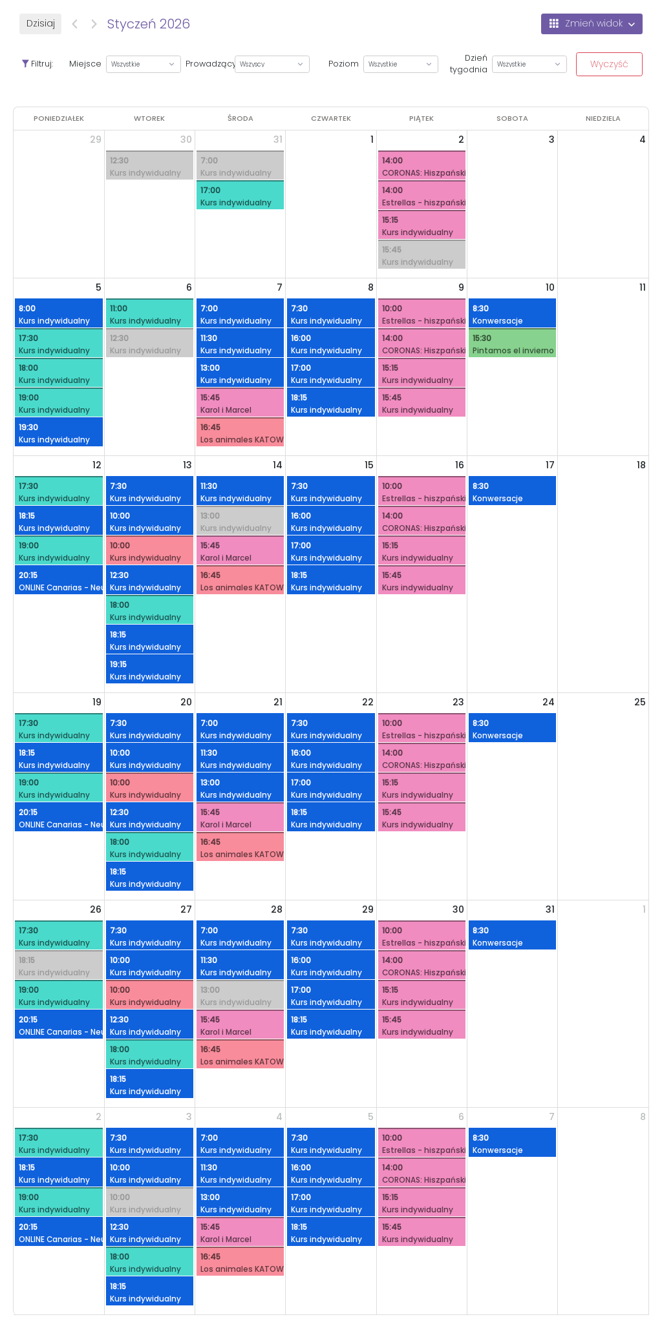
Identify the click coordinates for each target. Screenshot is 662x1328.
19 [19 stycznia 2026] (96, 702)
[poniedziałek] (59, 118)
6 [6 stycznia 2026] (189, 287)
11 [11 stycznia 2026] (642, 287)
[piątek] (421, 118)
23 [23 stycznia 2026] (458, 702)
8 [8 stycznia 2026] (371, 287)
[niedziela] (603, 118)
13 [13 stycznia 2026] (187, 465)
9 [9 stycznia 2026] (461, 287)
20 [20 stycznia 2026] (186, 702)
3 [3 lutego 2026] (189, 1116)
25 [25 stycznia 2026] (640, 702)
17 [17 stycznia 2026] (550, 465)
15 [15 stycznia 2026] (369, 465)
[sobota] (512, 118)
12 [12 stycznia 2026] (96, 465)
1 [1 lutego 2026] (644, 909)
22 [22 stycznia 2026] (368, 702)
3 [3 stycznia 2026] (552, 139)
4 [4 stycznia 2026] (642, 139)
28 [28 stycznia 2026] (277, 909)
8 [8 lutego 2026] (643, 1116)
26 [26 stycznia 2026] (95, 909)
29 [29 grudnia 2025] (95, 139)
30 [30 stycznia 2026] (458, 909)
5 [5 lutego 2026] (371, 1116)
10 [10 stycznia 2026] (550, 287)
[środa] (240, 118)
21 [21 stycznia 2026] (278, 702)
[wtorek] (149, 118)
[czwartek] (331, 118)
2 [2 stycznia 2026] (461, 139)
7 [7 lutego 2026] (552, 1116)
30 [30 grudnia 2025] (186, 139)
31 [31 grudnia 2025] (278, 139)
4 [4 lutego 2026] (279, 1116)
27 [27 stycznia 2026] (186, 909)
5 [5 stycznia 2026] (98, 287)
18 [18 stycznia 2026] (641, 465)
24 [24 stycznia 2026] (548, 702)
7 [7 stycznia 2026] (280, 287)
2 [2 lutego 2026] (98, 1116)
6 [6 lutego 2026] (461, 1116)
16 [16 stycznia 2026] (459, 465)
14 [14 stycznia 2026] (278, 465)
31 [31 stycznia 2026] (550, 909)
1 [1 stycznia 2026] (372, 139)
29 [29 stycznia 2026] (368, 909)
